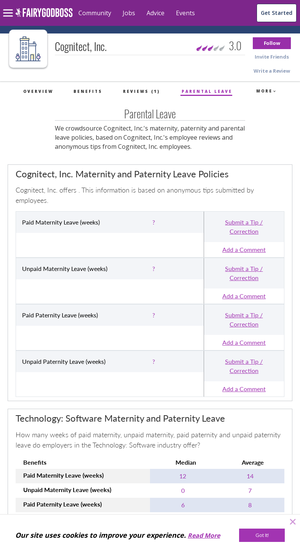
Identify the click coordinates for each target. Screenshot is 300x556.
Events (185, 13)
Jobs (129, 13)
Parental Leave (207, 91)
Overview (38, 91)
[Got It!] (262, 535)
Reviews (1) (141, 91)
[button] (272, 43)
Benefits (87, 91)
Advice (155, 13)
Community (94, 13)
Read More (204, 535)
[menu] (9, 7)
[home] (44, 17)
